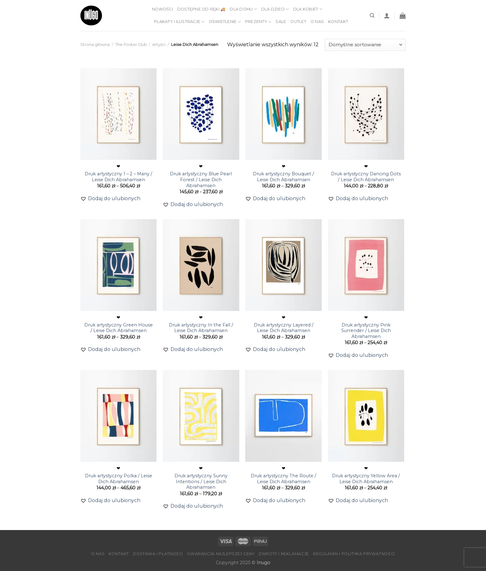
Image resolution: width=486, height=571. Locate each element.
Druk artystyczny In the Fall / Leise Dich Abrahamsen (201, 328)
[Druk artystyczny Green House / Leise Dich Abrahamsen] (118, 265)
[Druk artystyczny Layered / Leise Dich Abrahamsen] (283, 265)
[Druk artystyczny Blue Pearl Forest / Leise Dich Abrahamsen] (201, 114)
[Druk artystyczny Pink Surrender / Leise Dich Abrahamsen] (366, 265)
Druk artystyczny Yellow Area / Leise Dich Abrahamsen (366, 478)
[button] (110, 199)
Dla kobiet (307, 9)
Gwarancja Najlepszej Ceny (220, 553)
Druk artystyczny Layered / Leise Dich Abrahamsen (283, 328)
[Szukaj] (372, 15)
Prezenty (258, 22)
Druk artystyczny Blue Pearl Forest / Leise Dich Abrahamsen (201, 179)
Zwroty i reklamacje (283, 553)
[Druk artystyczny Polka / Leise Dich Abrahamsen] (118, 416)
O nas (317, 21)
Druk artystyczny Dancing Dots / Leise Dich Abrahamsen (366, 176)
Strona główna (95, 44)
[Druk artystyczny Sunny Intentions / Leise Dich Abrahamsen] (201, 416)
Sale (281, 21)
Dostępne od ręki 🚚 (201, 9)
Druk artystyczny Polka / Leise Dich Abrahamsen (118, 478)
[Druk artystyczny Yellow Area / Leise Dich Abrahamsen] (366, 416)
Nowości (162, 9)
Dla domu (243, 9)
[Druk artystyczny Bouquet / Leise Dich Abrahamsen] (283, 114)
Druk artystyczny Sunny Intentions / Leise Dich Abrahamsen (201, 481)
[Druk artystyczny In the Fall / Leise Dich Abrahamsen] (201, 265)
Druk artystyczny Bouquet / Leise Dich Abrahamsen (283, 176)
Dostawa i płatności (158, 553)
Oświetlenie (225, 22)
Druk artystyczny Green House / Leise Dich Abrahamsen (118, 328)
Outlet (298, 21)
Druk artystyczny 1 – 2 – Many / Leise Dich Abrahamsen (118, 176)
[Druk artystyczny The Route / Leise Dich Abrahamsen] (283, 416)
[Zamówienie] (365, 45)
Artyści (159, 44)
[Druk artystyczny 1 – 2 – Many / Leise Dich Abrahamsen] (118, 114)
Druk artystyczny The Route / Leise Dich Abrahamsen (283, 478)
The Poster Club (131, 44)
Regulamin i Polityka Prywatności (354, 553)
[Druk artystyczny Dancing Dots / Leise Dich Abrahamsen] (366, 114)
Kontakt (338, 21)
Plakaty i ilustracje (179, 22)
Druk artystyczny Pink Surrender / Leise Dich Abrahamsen (366, 330)
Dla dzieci (275, 9)
